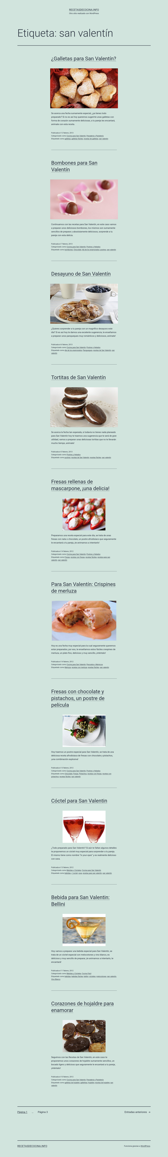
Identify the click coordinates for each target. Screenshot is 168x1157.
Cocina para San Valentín (76, 136)
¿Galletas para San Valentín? (83, 59)
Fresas (67, 557)
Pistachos (83, 774)
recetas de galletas (91, 139)
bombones (69, 250)
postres (103, 250)
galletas (68, 139)
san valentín (103, 139)
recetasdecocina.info (84, 9)
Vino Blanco (55, 979)
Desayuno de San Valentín (81, 274)
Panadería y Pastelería (95, 136)
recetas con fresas (78, 557)
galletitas (83, 1083)
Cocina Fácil (86, 974)
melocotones (101, 976)
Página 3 (43, 1112)
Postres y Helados (93, 247)
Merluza (68, 667)
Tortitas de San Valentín (78, 377)
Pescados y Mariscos (95, 665)
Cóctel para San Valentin (79, 801)
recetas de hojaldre (102, 1083)
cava (80, 873)
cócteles (92, 976)
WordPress (145, 1146)
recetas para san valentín (92, 873)
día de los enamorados (91, 250)
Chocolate (77, 250)
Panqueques (87, 350)
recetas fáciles (95, 458)
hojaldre (91, 1083)
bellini (86, 976)
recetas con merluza (79, 667)
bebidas (68, 873)
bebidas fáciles (77, 976)
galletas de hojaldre (72, 1083)
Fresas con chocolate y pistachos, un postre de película (78, 698)
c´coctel (74, 873)
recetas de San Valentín (102, 350)
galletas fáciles (77, 139)
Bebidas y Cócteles (74, 870)
